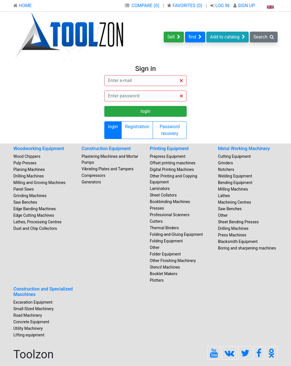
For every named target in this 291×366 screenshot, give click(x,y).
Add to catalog (227, 37)
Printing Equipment (169, 148)
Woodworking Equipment (38, 148)
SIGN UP (244, 5)
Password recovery (170, 130)
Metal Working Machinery (244, 148)
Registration (137, 126)
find (195, 37)
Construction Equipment (106, 148)
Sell (173, 37)
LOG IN (220, 5)
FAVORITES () (185, 5)
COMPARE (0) (145, 5)
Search (263, 37)
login (113, 126)
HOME (22, 5)
